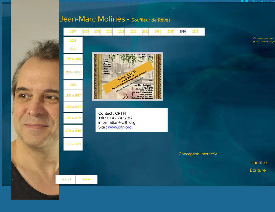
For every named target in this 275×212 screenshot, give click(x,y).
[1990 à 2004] (73, 106)
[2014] (158, 32)
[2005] (73, 49)
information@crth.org (117, 122)
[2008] (85, 32)
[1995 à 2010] (73, 59)
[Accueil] (66, 179)
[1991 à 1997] (73, 95)
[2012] (133, 32)
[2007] (73, 32)
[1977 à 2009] (73, 144)
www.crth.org (120, 127)
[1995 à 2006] (73, 72)
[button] (145, 32)
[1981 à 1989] (73, 118)
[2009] (97, 32)
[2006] (73, 41)
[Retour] (86, 179)
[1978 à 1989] (73, 131)
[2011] (121, 32)
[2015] (170, 32)
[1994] (73, 85)
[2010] (109, 32)
